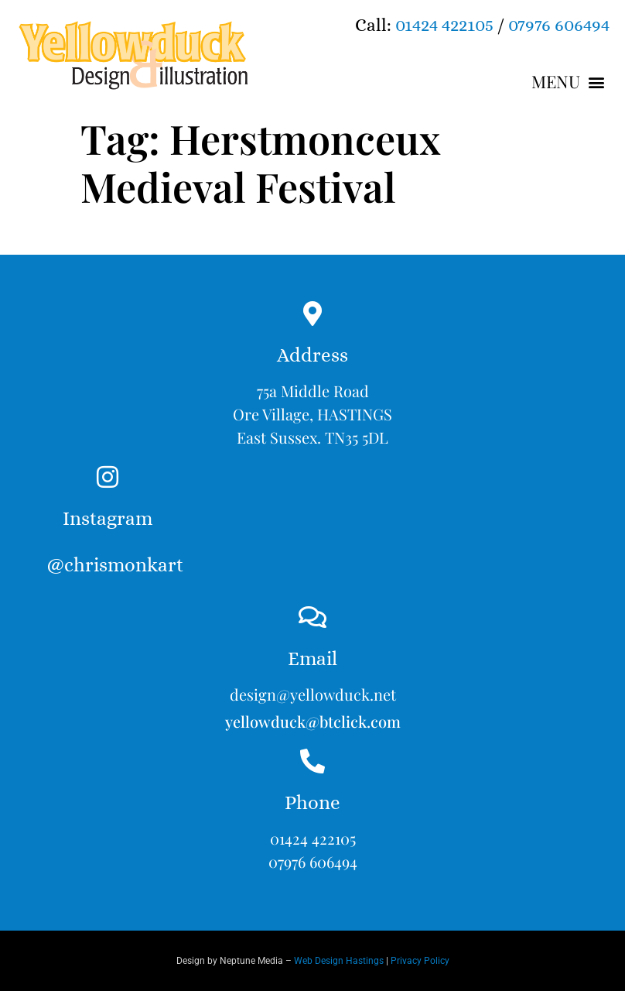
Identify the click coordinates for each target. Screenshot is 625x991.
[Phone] (312, 761)
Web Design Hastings (339, 960)
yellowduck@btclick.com (313, 721)
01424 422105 (444, 25)
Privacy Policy (420, 960)
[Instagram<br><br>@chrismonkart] (107, 477)
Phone (312, 802)
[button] (569, 82)
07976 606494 (559, 25)
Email (312, 658)
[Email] (312, 617)
